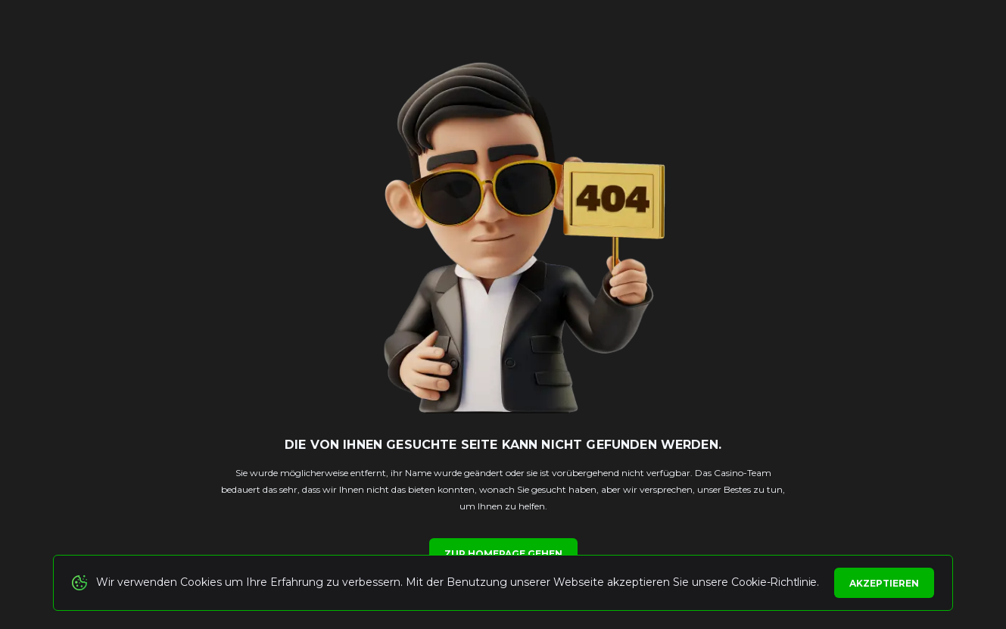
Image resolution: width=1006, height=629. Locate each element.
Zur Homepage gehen (503, 553)
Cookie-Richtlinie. (775, 582)
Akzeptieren (884, 583)
